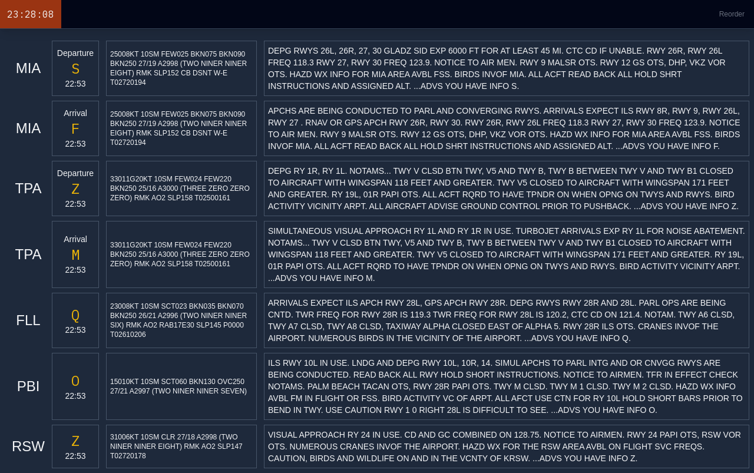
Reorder (732, 14)
